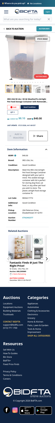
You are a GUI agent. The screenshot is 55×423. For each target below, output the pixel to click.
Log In (48, 12)
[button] (6, 12)
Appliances (33, 303)
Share (38, 135)
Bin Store (7, 357)
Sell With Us (8, 349)
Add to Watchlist (16, 136)
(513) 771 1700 (10, 327)
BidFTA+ (7, 360)
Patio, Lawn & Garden (38, 325)
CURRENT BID (12, 119)
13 (43, 82)
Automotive (33, 307)
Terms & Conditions (12, 375)
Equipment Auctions (13, 307)
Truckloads (8, 314)
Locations (7, 303)
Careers (7, 378)
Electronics (33, 314)
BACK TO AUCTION (13, 28)
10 (35, 82)
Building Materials (12, 310)
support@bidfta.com (13, 324)
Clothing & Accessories (39, 310)
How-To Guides (10, 353)
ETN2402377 (27, 217)
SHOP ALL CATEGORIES (39, 335)
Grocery (31, 318)
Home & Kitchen (35, 321)
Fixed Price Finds (11, 364)
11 (38, 82)
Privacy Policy (9, 371)
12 (40, 82)
